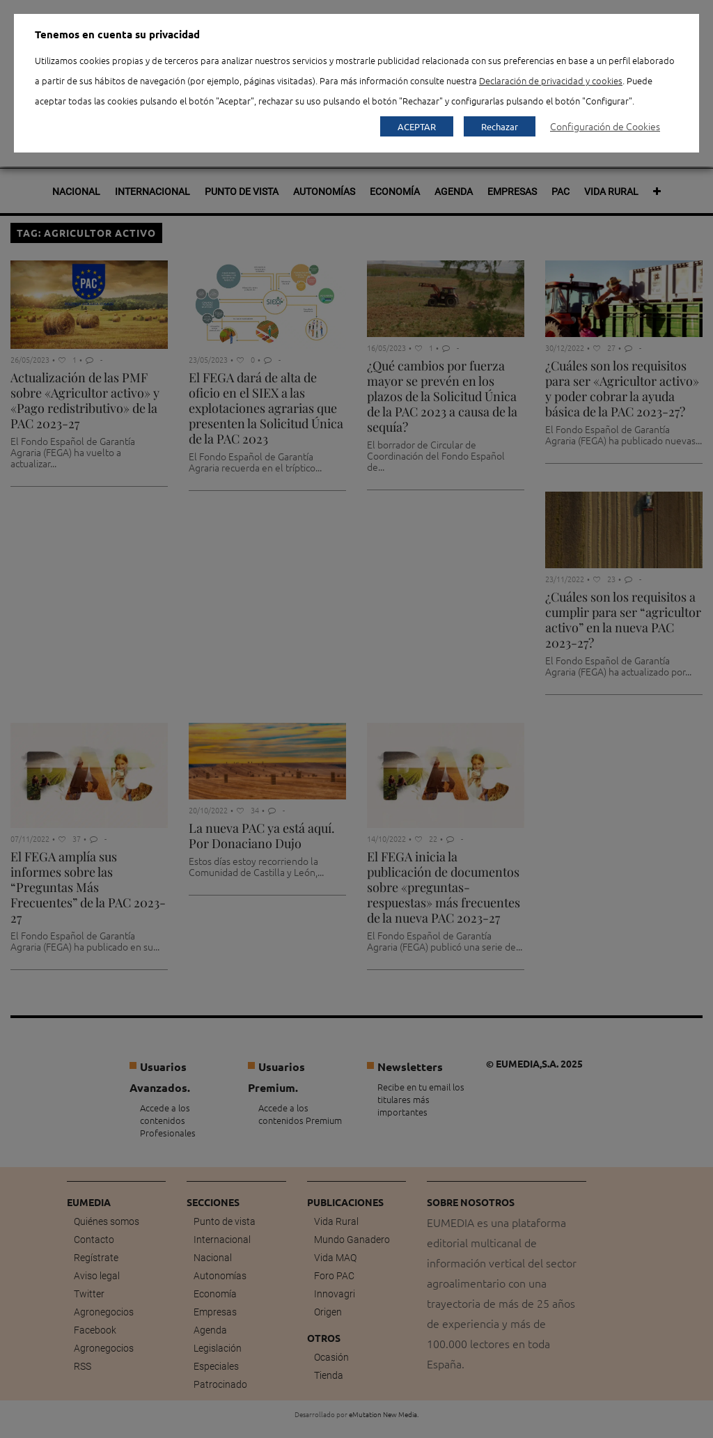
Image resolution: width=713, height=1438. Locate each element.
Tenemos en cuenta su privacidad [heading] (117, 34)
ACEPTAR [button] (417, 126)
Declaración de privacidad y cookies (550, 80)
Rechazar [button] (499, 126)
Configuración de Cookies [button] (605, 126)
